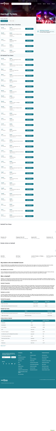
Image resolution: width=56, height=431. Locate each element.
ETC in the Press (21, 374)
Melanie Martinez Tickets (46, 369)
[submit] (30, 4)
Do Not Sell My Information (34, 364)
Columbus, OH (4, 20)
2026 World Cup (44, 355)
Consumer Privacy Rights (34, 362)
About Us (19, 355)
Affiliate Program (20, 366)
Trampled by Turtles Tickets (46, 360)
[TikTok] (14, 363)
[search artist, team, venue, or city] (21, 4)
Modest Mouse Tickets (45, 362)
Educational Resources (33, 369)
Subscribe (13, 357)
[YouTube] (12, 363)
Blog (19, 362)
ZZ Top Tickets (44, 358)
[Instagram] (9, 363)
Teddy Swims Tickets (45, 366)
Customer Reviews (21, 358)
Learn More (48, 32)
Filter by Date (12, 20)
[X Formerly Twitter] (6, 363)
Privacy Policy (32, 360)
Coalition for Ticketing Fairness (23, 369)
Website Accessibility (33, 366)
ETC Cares (20, 360)
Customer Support (33, 355)
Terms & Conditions (33, 358)
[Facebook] (3, 363)
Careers (19, 364)
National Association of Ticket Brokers (22, 372)
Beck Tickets (44, 364)
